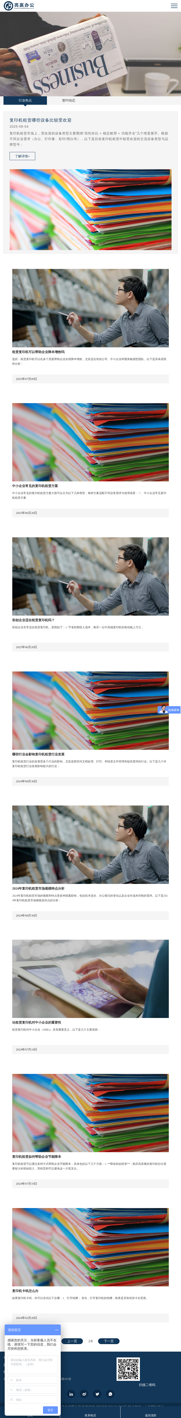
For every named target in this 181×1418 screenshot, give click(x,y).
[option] (90, 183)
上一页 (72, 1341)
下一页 (109, 1341)
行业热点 (25, 100)
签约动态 (68, 100)
